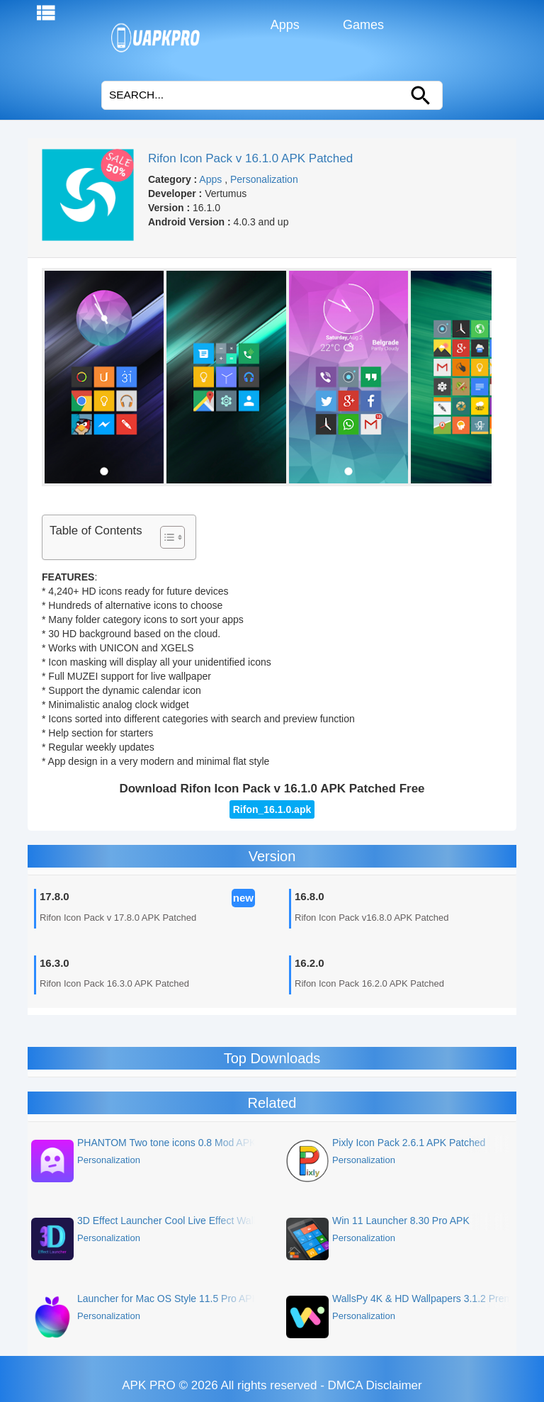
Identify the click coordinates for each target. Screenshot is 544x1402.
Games (361, 25)
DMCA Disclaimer (375, 1385)
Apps (284, 25)
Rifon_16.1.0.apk (272, 809)
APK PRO (149, 1385)
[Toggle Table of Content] (165, 537)
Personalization (264, 179)
